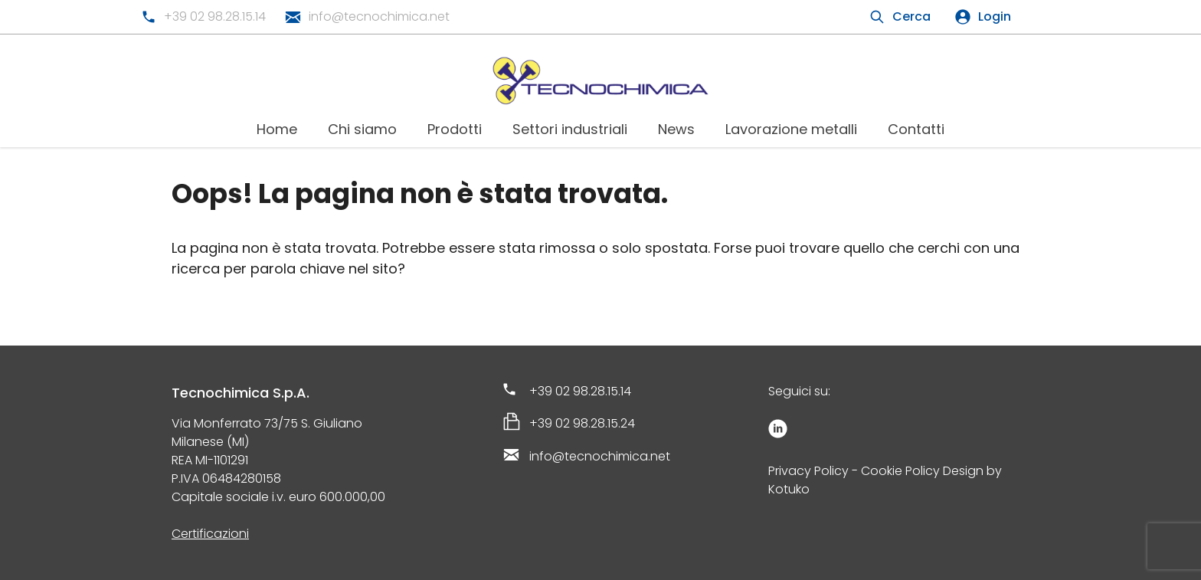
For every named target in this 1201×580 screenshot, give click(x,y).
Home (277, 129)
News (676, 129)
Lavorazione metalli (791, 129)
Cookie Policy (900, 471)
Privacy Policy (808, 471)
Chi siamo (362, 129)
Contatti (916, 129)
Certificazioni (210, 533)
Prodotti (454, 129)
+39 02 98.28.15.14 (215, 16)
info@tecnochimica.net (379, 16)
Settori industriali (569, 129)
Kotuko (789, 489)
